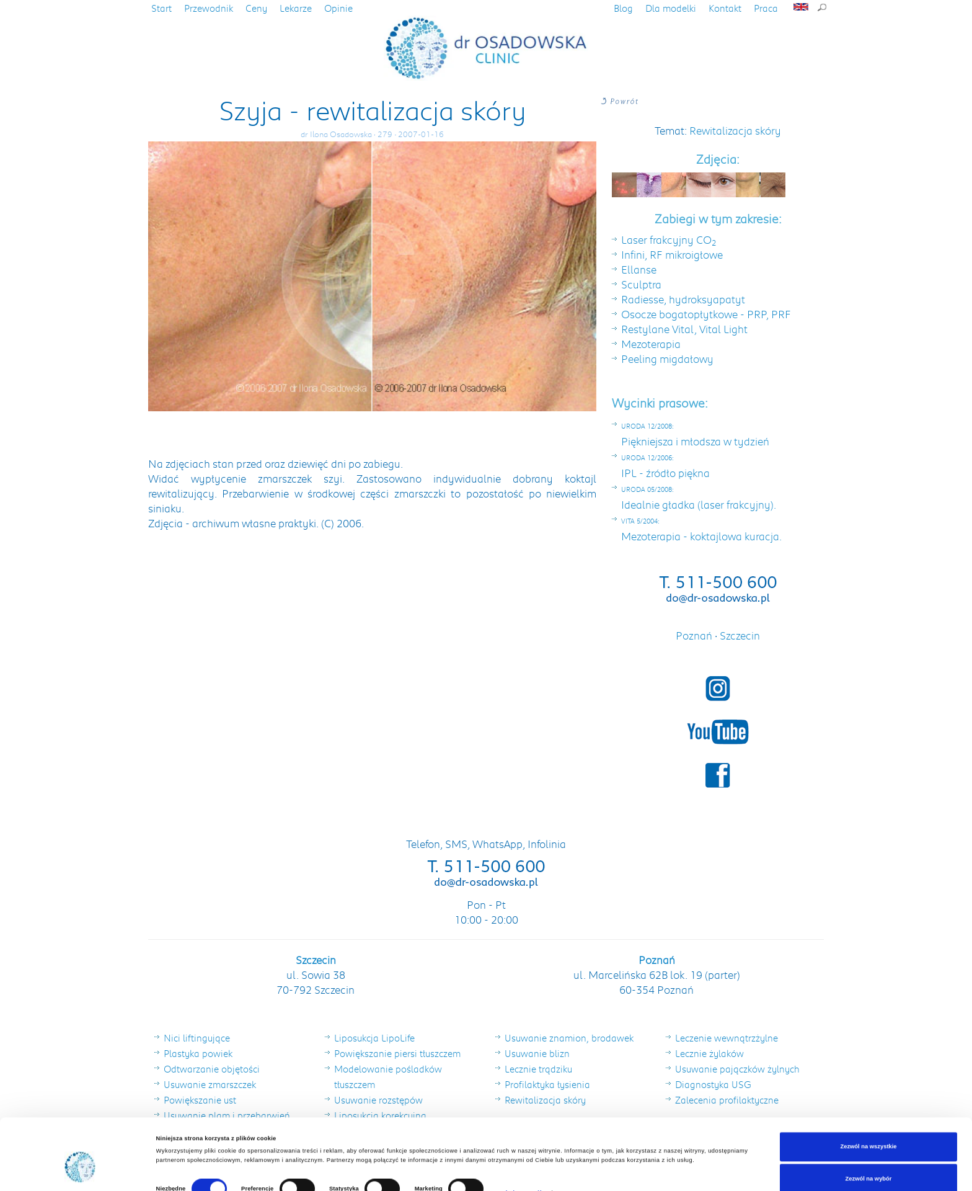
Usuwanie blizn (537, 1053)
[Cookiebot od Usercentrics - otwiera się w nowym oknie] (80, 1170)
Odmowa (868, 1162)
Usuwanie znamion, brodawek (569, 1038)
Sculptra (641, 284)
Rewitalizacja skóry (735, 130)
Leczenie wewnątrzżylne (726, 1038)
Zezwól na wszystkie (868, 1098)
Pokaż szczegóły (521, 1144)
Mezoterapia (651, 343)
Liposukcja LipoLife (374, 1038)
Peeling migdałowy (667, 358)
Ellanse (638, 269)
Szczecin (740, 635)
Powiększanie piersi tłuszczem (397, 1053)
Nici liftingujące (197, 1038)
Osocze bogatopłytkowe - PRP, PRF (706, 314)
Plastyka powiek (198, 1053)
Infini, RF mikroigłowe (672, 254)
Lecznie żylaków (709, 1053)
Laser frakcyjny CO (669, 239)
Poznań (695, 635)
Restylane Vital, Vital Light (684, 329)
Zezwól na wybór (869, 1129)
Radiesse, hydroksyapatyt (683, 299)
